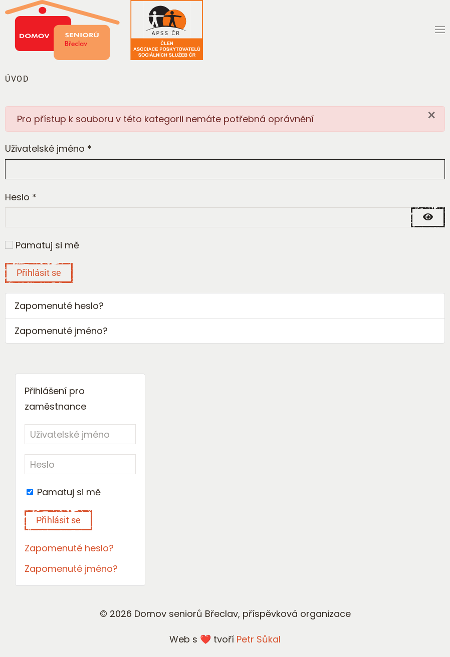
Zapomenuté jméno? (61, 330)
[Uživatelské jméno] (80, 434)
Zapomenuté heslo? (59, 305)
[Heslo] (80, 464)
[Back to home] (104, 30)
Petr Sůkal (259, 639)
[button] (440, 30)
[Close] (431, 115)
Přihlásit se (39, 272)
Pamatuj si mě (47, 245)
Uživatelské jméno (48, 148)
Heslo (21, 197)
